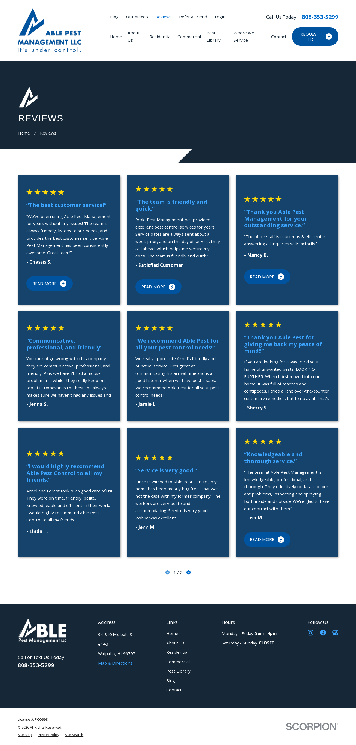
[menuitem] (25, 735)
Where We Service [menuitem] (244, 36)
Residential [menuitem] (160, 36)
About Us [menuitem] (134, 36)
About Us (175, 643)
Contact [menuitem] (278, 36)
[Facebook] (323, 632)
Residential (177, 652)
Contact (174, 689)
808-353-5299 (320, 16)
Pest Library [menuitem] (214, 36)
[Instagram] (310, 632)
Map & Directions (115, 663)
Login (220, 16)
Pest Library (178, 671)
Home (172, 633)
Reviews (163, 16)
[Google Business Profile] (335, 632)
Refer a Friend (193, 16)
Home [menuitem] (116, 36)
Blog (114, 16)
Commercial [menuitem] (189, 36)
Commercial (178, 661)
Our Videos (137, 16)
